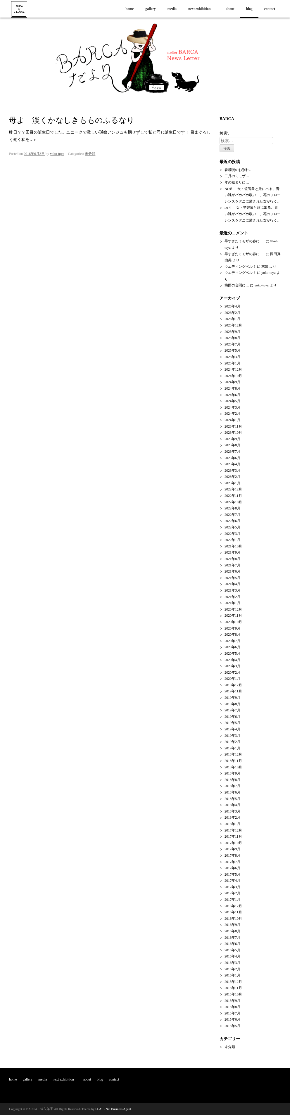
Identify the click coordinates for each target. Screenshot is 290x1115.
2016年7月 (232, 938)
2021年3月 (232, 590)
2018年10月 (233, 767)
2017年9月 (232, 849)
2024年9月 (232, 382)
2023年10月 (233, 433)
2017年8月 (232, 855)
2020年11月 (233, 615)
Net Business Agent (118, 1109)
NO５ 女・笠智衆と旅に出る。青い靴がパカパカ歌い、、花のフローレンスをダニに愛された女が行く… (253, 195)
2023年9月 (232, 439)
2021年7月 (232, 565)
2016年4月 (232, 956)
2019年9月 (232, 698)
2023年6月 (232, 458)
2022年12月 (233, 489)
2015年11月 (233, 988)
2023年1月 (232, 483)
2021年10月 (233, 546)
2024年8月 (232, 388)
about (230, 9)
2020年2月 (232, 672)
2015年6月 (232, 1019)
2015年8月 (232, 1007)
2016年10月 (233, 919)
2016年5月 (232, 950)
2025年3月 (232, 357)
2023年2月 (232, 477)
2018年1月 (232, 824)
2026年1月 (232, 319)
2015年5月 (232, 1026)
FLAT (99, 1109)
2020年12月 (233, 609)
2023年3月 (232, 471)
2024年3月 (232, 407)
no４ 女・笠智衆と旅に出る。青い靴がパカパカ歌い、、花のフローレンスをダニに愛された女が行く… (253, 213)
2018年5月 (232, 799)
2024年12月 (233, 369)
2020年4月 (232, 660)
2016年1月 (232, 975)
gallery (150, 9)
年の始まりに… (237, 182)
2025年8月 (232, 338)
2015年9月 (232, 1001)
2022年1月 (232, 540)
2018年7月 (232, 786)
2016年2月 (232, 969)
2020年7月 (232, 641)
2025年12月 (233, 325)
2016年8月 (232, 931)
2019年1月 (232, 748)
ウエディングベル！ (240, 267)
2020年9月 (232, 628)
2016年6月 (232, 944)
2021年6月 (232, 571)
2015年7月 (232, 1013)
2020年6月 (232, 647)
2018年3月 (232, 811)
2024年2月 (232, 414)
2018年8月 (232, 780)
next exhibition (201, 9)
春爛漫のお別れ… (239, 170)
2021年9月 (232, 552)
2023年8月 (232, 445)
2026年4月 (232, 306)
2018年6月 (232, 792)
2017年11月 (233, 836)
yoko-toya (57, 154)
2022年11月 (233, 496)
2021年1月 (232, 603)
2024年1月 (232, 420)
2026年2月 (232, 313)
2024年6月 (232, 395)
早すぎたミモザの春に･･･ (245, 241)
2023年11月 (233, 426)
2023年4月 (232, 464)
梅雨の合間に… (237, 285)
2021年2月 (232, 597)
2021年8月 (232, 559)
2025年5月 (232, 350)
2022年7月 (232, 515)
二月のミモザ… (237, 176)
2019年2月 (232, 742)
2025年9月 (232, 332)
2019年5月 (232, 723)
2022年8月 (232, 508)
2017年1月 (232, 900)
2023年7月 (232, 452)
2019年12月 (233, 685)
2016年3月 (232, 963)
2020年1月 (232, 679)
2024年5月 (232, 401)
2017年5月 (232, 874)
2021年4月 (232, 584)
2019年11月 (233, 691)
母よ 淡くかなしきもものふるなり (71, 120)
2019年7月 (232, 710)
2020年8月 (232, 634)
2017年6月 (232, 868)
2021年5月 (232, 578)
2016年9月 (232, 925)
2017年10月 (233, 843)
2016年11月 (233, 912)
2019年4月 (232, 729)
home (129, 9)
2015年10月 (233, 994)
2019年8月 (232, 704)
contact (269, 9)
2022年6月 (232, 521)
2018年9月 (232, 773)
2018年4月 (232, 805)
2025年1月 (232, 363)
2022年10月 (233, 502)
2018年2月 (232, 817)
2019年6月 (232, 717)
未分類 (90, 154)
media (172, 9)
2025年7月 (232, 344)
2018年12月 (233, 754)
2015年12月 (233, 982)
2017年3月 (232, 887)
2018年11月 (233, 761)
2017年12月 (233, 830)
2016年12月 (233, 906)
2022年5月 (232, 527)
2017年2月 (232, 893)
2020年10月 (233, 622)
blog (249, 9)
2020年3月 (232, 666)
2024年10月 (233, 376)
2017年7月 (232, 862)
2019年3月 (232, 736)
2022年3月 (232, 534)
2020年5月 (232, 653)
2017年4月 (232, 881)
